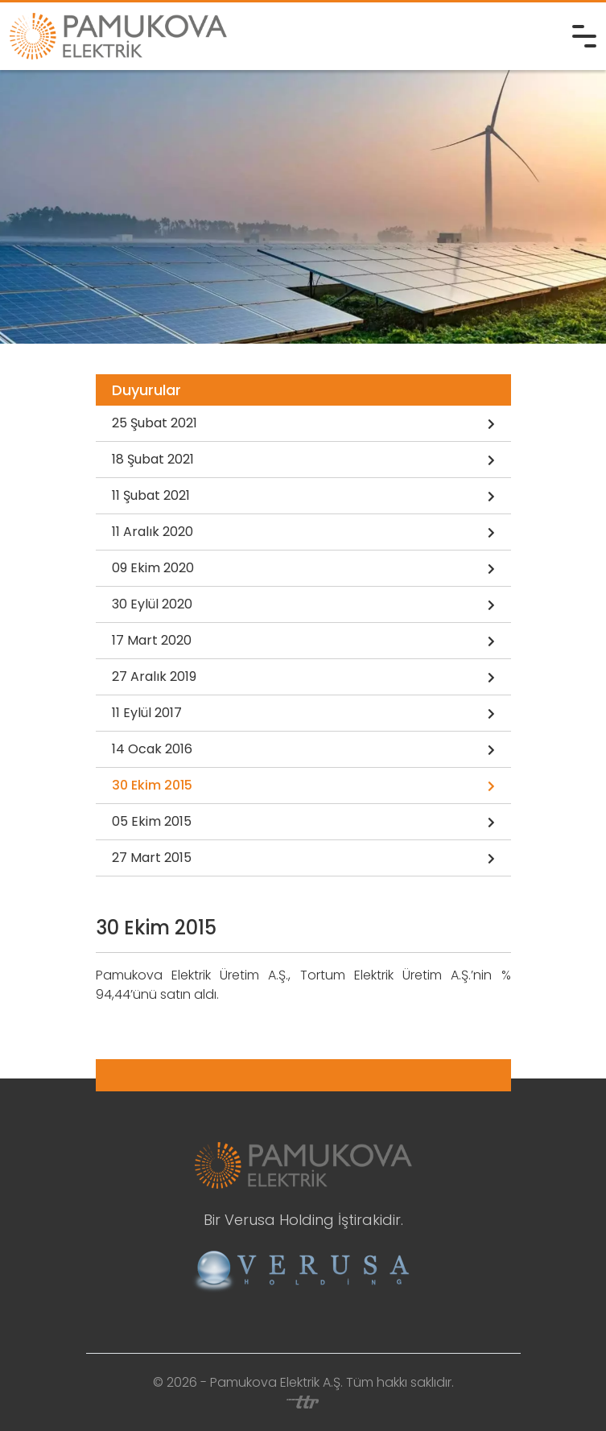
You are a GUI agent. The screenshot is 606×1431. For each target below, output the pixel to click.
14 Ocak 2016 (303, 750)
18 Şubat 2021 (303, 460)
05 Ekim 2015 (303, 822)
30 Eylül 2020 (303, 605)
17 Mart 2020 (303, 641)
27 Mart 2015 (303, 858)
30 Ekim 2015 (303, 786)
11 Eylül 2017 (303, 713)
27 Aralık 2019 (303, 677)
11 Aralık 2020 (303, 532)
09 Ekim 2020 (303, 569)
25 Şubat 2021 (303, 424)
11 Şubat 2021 (303, 496)
